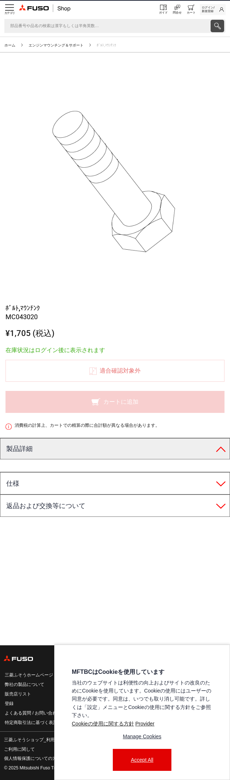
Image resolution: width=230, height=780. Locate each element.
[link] (213, 9)
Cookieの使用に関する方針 (103, 724)
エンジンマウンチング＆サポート (56, 45)
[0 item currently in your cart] (191, 9)
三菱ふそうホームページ (29, 675)
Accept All (142, 760)
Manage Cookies (142, 736)
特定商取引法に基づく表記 (31, 722)
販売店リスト (18, 694)
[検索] (106, 26)
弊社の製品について (24, 684)
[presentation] (115, 390)
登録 (9, 703)
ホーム (9, 45)
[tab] (115, 449)
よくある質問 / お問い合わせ (33, 713)
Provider (144, 724)
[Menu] (9, 9)
